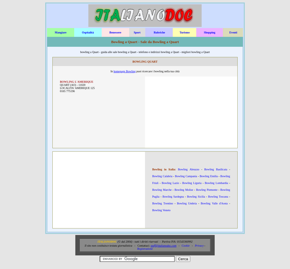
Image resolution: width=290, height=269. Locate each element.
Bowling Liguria (192, 183)
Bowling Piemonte (207, 189)
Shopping (210, 32)
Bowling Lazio (170, 183)
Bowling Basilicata (215, 169)
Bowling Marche (161, 189)
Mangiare (60, 32)
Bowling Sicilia (196, 196)
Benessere (115, 32)
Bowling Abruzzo (188, 169)
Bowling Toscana (218, 196)
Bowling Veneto (161, 210)
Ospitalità (88, 32)
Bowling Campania (186, 176)
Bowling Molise (183, 189)
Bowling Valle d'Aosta (214, 203)
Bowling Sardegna (173, 196)
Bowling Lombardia (216, 183)
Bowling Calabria (162, 176)
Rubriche (159, 32)
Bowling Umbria (187, 203)
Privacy (199, 245)
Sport (137, 32)
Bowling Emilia (209, 176)
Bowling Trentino (162, 203)
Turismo (185, 32)
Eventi (233, 32)
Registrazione (145, 248)
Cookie (185, 245)
